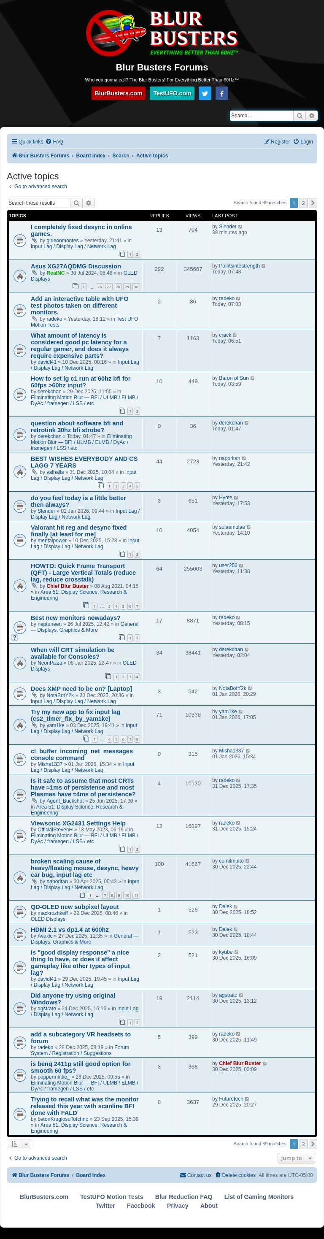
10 (127, 895)
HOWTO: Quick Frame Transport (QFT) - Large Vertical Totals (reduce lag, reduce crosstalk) (83, 573)
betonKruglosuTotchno (63, 1119)
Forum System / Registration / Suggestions (80, 1050)
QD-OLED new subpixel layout (75, 907)
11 (136, 895)
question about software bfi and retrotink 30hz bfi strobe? (77, 426)
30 (136, 286)
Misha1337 (50, 764)
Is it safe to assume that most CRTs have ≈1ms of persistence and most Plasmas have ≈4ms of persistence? (83, 787)
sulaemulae (232, 527)
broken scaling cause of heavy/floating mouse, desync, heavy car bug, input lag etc (85, 868)
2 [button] (303, 203)
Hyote (225, 497)
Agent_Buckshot (65, 801)
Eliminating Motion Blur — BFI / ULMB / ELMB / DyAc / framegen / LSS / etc (84, 400)
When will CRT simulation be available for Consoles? (72, 653)
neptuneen (50, 624)
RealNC (56, 273)
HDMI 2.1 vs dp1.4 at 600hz (70, 929)
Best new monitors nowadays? (76, 617)
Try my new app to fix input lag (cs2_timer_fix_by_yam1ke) (75, 715)
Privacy (178, 1205)
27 (109, 286)
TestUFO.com (172, 93)
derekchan (49, 392)
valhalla (55, 472)
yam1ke (56, 725)
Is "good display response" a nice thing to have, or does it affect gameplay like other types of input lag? (80, 962)
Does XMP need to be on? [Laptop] (81, 688)
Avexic (45, 936)
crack (225, 335)
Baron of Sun (234, 378)
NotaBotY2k (60, 695)
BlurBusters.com (119, 93)
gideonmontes (63, 240)
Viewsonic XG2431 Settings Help (78, 823)
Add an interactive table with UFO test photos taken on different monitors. (79, 305)
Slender (228, 227)
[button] (313, 203)
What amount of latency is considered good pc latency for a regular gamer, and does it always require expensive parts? (80, 345)
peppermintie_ (54, 1077)
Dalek (225, 906)
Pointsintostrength (239, 266)
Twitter (105, 1205)
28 (118, 286)
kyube (225, 952)
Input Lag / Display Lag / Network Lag (73, 246)
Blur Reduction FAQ (184, 1196)
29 (127, 286)
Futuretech (231, 1099)
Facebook (141, 1205)
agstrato (47, 1009)
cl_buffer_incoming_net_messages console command (82, 754)
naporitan (229, 458)
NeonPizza (50, 663)
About (209, 1205)
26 (99, 286)
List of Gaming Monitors (259, 1196)
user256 (228, 565)
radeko (54, 319)
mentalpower (52, 541)
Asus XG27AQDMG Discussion (76, 266)
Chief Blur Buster (68, 586)
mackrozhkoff (53, 913)
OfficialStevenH (55, 830)
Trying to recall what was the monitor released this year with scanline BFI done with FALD (85, 1106)
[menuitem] (54, 142)
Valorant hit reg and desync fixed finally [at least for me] (79, 531)
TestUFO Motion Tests (111, 1196)
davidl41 (47, 362)
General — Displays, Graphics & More (85, 627)
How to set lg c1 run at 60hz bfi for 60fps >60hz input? (80, 382)
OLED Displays (48, 919)
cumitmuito (231, 861)
